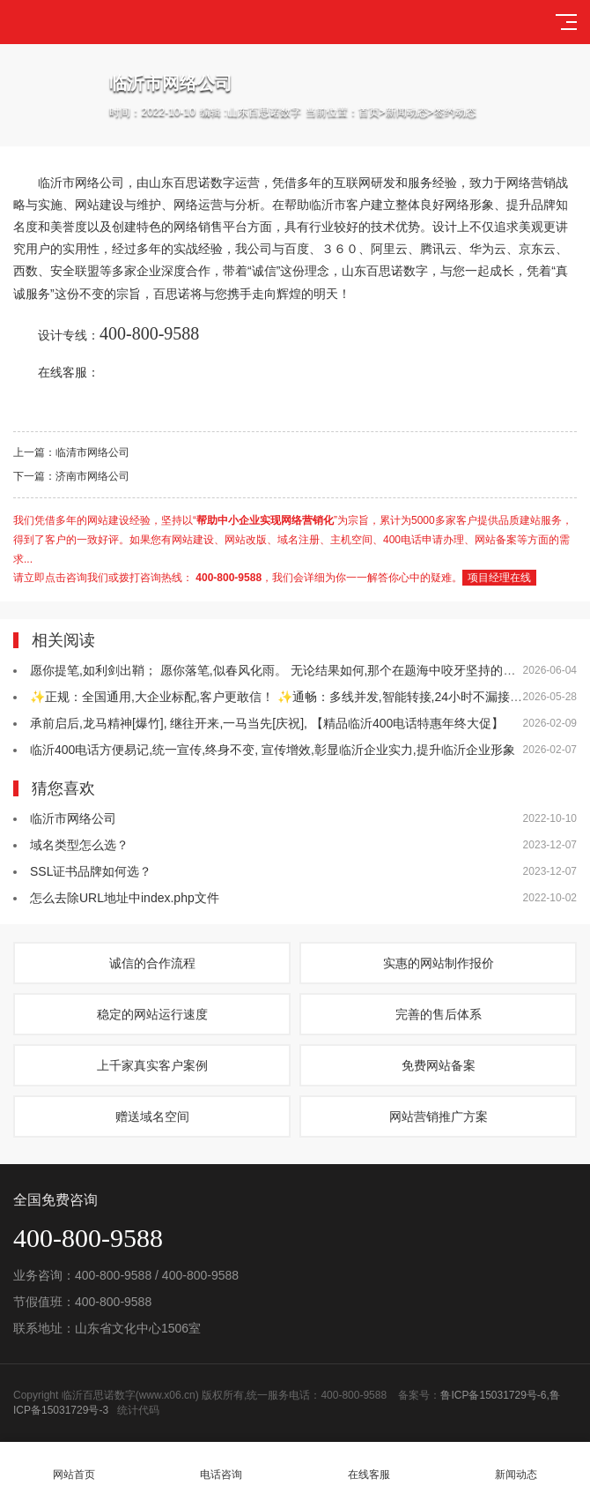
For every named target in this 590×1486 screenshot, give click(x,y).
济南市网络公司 (92, 476)
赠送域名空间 (152, 1116)
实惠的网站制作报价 (438, 963)
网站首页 (74, 1464)
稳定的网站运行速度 (152, 1014)
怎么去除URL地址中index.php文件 (124, 898)
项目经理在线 (499, 577)
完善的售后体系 (438, 1014)
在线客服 (369, 1464)
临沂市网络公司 (73, 818)
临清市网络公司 (92, 452)
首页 (369, 112)
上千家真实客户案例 (152, 1065)
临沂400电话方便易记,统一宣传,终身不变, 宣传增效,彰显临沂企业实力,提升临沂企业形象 (272, 750)
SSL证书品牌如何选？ (90, 871)
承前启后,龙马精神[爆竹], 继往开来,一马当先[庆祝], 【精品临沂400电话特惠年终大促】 (267, 723)
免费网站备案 (439, 1065)
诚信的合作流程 (152, 963)
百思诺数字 (204, 182)
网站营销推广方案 (438, 1116)
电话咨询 (222, 1464)
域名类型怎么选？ (79, 845)
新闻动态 (407, 112)
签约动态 (455, 112)
